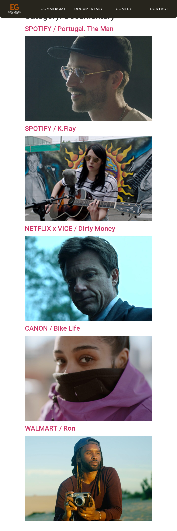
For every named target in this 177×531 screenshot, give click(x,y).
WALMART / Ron (50, 437)
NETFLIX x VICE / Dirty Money (70, 237)
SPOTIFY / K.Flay (50, 137)
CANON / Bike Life (52, 337)
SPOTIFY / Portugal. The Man (69, 37)
